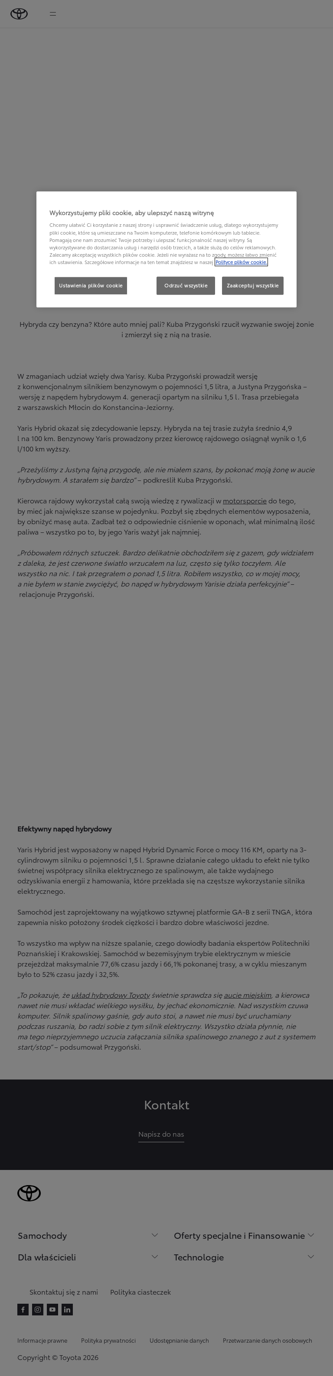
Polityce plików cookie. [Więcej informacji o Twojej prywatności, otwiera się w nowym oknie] (241, 261)
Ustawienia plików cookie (91, 285)
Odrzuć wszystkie (185, 285)
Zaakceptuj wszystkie (253, 285)
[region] (166, 249)
